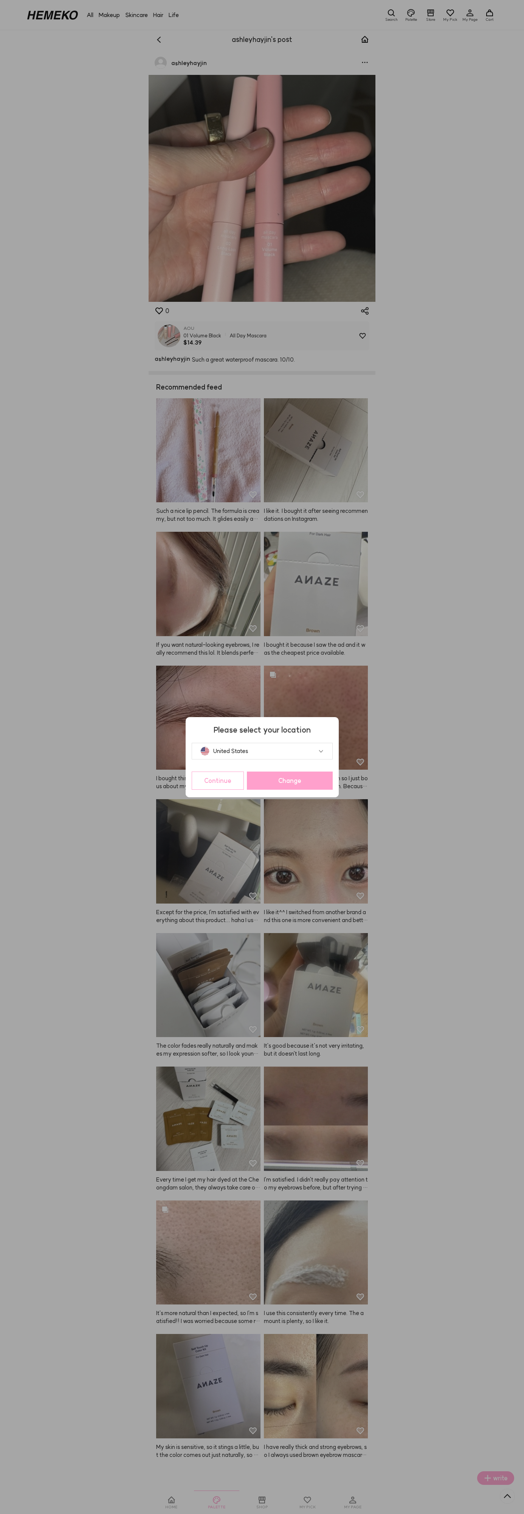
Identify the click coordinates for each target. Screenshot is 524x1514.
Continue (217, 780)
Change (289, 780)
